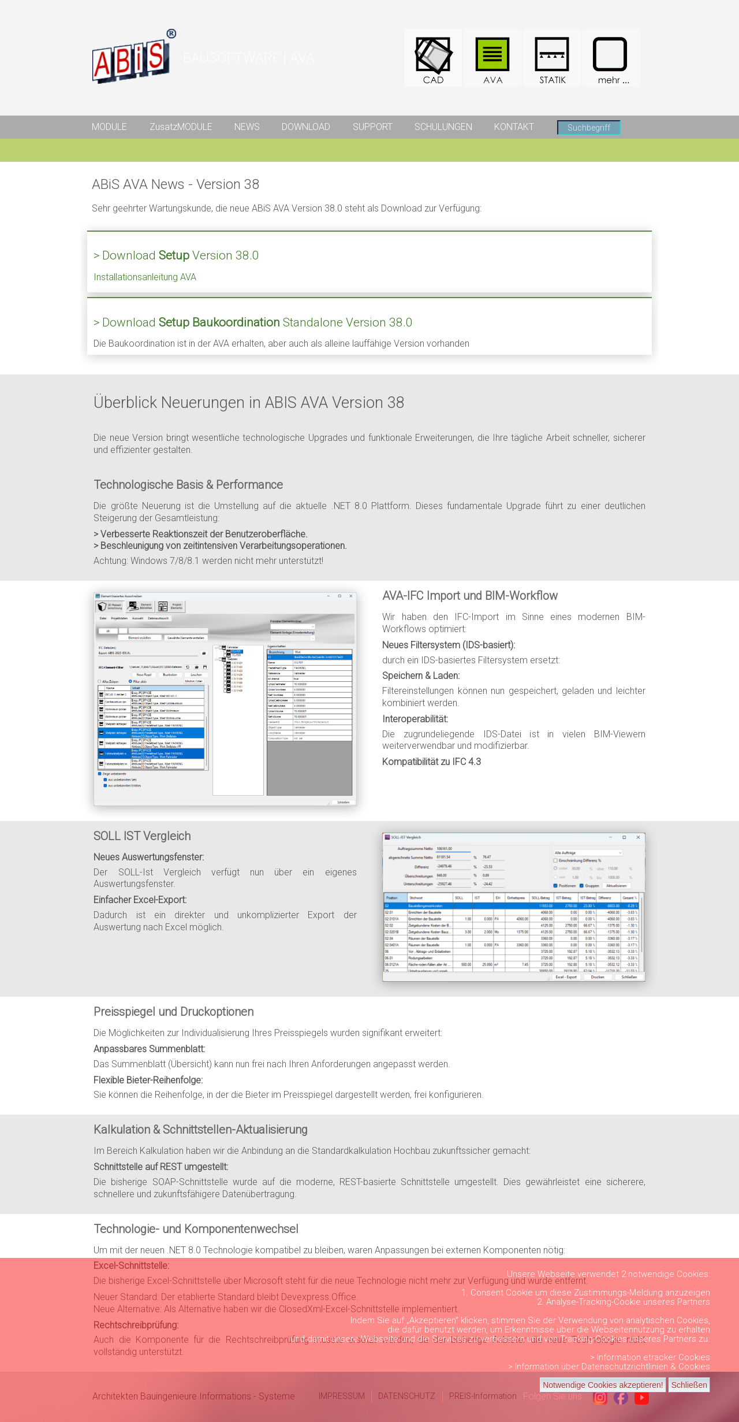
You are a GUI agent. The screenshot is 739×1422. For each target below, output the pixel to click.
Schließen (689, 1385)
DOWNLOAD (306, 126)
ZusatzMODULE (181, 126)
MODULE (109, 126)
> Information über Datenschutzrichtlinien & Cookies (609, 1366)
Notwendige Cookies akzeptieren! (603, 1385)
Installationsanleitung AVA (145, 277)
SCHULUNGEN (443, 126)
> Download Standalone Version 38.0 (253, 322)
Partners (693, 1302)
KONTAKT (514, 126)
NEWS (247, 126)
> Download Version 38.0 (176, 255)
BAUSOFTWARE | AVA (249, 58)
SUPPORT (373, 126)
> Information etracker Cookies (650, 1357)
